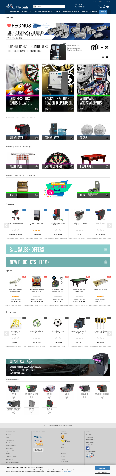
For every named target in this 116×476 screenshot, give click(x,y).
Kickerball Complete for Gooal (36, 332)
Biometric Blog (90, 439)
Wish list (107, 1)
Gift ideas (85, 12)
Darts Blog (89, 437)
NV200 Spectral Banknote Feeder (15, 224)
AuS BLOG (89, 434)
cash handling (26, 12)
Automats (57, 12)
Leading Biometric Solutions (43, 12)
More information (102, 472)
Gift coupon (94, 12)
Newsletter (64, 461)
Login (100, 1)
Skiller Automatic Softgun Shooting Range (37, 290)
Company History (10, 440)
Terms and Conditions (11, 456)
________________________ (92, 459)
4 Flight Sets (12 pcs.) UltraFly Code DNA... (58, 290)
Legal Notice (9, 443)
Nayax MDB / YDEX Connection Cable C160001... (15, 332)
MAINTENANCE (90, 442)
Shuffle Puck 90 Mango (100, 289)
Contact (8, 453)
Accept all (102, 468)
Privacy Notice (67, 471)
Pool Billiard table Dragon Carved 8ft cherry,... (79, 290)
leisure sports (14, 12)
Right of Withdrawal (11, 451)
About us (103, 12)
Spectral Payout (100, 223)
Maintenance (9, 459)
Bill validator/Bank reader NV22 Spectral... (58, 224)
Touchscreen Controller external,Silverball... (15, 290)
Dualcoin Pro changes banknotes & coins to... (36, 224)
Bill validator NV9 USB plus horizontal (79, 224)
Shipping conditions (11, 445)
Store (7, 437)
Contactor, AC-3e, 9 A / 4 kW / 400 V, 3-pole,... (79, 332)
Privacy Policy (9, 448)
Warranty (8, 434)
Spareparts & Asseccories (71, 12)
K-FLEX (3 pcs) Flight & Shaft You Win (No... (100, 332)
